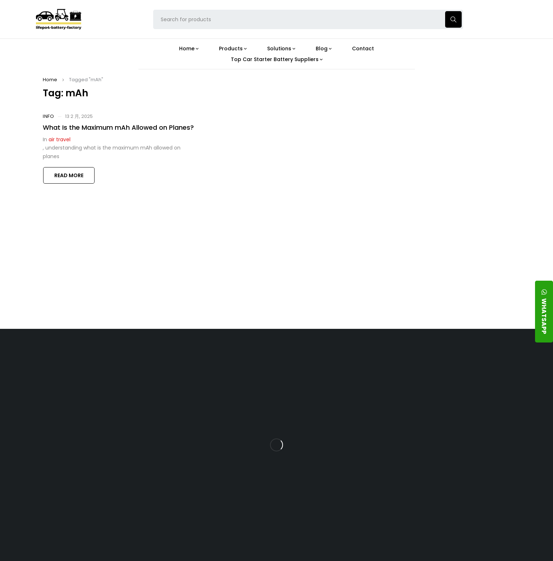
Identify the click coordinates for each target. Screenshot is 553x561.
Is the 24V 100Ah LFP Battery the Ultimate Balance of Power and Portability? (338, 381)
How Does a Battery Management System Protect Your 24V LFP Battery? (332, 434)
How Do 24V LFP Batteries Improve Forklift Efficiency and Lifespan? (336, 462)
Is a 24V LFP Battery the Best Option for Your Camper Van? (338, 513)
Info (48, 116)
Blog (313, 360)
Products (243, 360)
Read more (68, 175)
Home (50, 79)
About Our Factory (180, 360)
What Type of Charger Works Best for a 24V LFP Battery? (335, 406)
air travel (59, 139)
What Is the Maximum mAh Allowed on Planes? (118, 127)
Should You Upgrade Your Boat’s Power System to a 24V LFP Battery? (336, 487)
